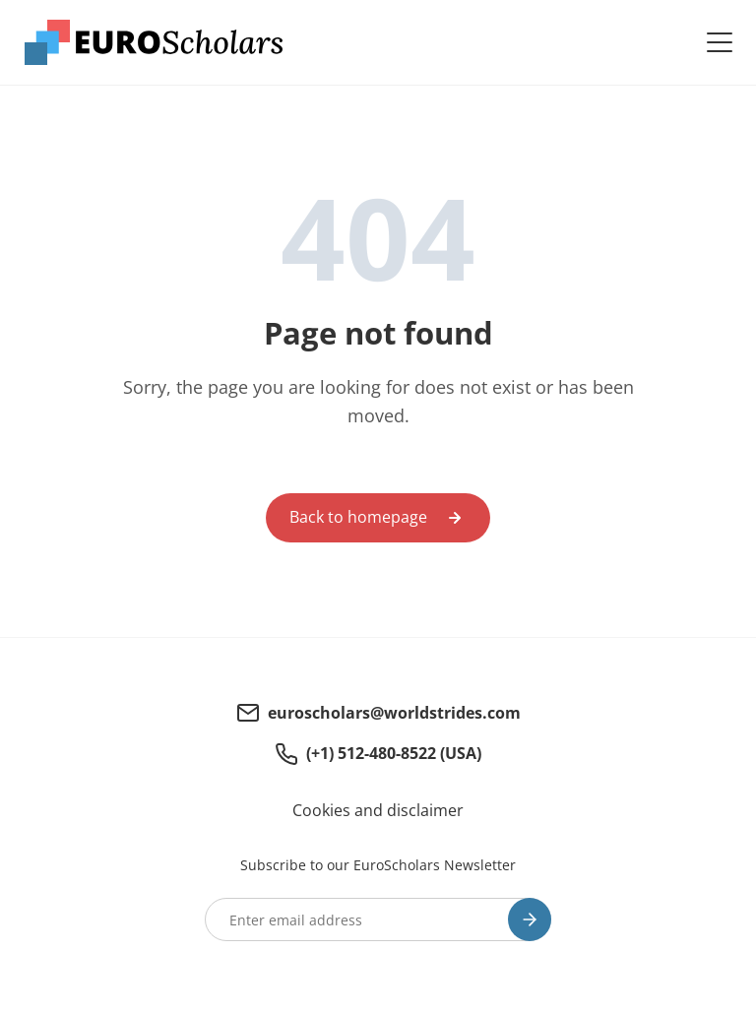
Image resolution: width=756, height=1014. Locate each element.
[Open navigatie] (719, 42)
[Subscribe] (529, 919)
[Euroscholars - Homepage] (154, 42)
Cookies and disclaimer (378, 810)
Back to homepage (358, 517)
